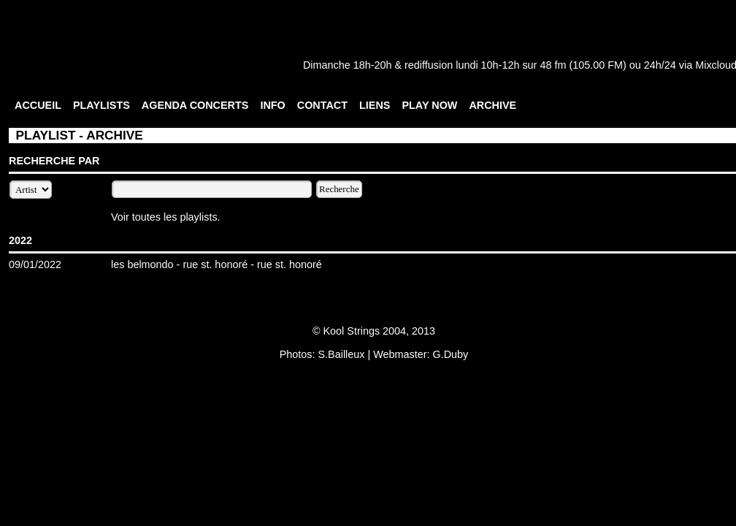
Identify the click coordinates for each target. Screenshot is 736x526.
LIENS (374, 105)
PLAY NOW (429, 105)
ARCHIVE (492, 105)
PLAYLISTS (101, 105)
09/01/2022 (35, 264)
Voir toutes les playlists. (166, 217)
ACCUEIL (38, 105)
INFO (272, 105)
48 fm (553, 65)
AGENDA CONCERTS (195, 105)
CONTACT (322, 105)
